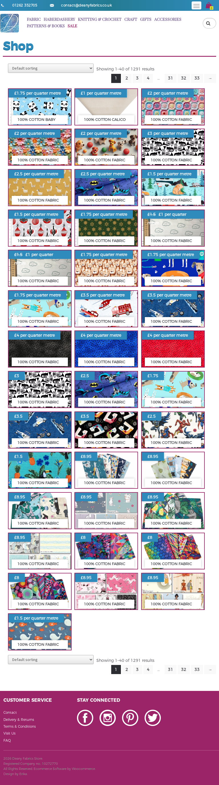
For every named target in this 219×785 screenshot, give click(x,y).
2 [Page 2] (126, 78)
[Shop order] (51, 68)
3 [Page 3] (137, 78)
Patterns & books (46, 26)
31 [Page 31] (170, 78)
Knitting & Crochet (99, 19)
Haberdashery (59, 19)
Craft (130, 19)
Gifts (145, 19)
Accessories (167, 19)
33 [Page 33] (197, 78)
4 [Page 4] (148, 78)
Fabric (34, 19)
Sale (72, 26)
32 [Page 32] (183, 78)
